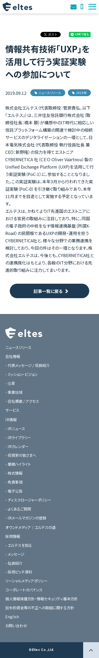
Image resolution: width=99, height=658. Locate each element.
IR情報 (11, 419)
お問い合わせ (74, 6)
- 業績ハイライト (18, 464)
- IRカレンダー (17, 446)
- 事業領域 (13, 392)
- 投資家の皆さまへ (20, 455)
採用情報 (12, 536)
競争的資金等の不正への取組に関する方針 (39, 607)
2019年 (79, 92)
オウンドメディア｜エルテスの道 (82, 6)
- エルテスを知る (18, 545)
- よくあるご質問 (18, 509)
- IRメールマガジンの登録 (25, 517)
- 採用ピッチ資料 (18, 571)
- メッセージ (14, 554)
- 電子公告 (13, 491)
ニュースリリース (48, 92)
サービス (12, 410)
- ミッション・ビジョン (21, 374)
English (12, 616)
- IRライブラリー (18, 437)
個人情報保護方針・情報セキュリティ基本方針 (41, 598)
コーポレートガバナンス (24, 589)
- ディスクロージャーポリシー (28, 500)
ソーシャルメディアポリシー (26, 580)
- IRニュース (15, 428)
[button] (92, 6)
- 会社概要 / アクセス (22, 401)
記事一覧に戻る (48, 291)
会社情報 (12, 356)
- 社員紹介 (13, 563)
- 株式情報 (13, 473)
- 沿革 (10, 383)
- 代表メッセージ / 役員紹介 (27, 365)
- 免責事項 (13, 482)
